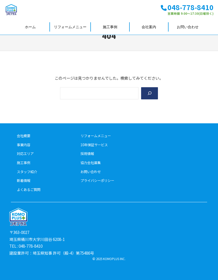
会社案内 (149, 27)
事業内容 (23, 144)
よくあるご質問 (28, 189)
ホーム (30, 27)
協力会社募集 (91, 162)
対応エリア (25, 153)
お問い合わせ (188, 27)
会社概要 (23, 135)
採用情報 (87, 153)
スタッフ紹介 (27, 171)
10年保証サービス (94, 144)
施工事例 (110, 27)
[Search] (149, 93)
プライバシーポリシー (97, 180)
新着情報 (23, 180)
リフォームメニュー (70, 27)
